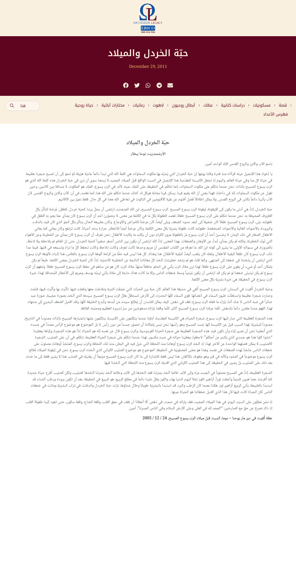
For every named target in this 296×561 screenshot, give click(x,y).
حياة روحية (84, 105)
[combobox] (22, 106)
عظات (208, 105)
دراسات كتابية (233, 105)
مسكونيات (262, 105)
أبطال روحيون (183, 105)
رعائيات (139, 105)
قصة (283, 105)
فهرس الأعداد (275, 114)
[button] (126, 85)
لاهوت (158, 105)
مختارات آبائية (113, 105)
